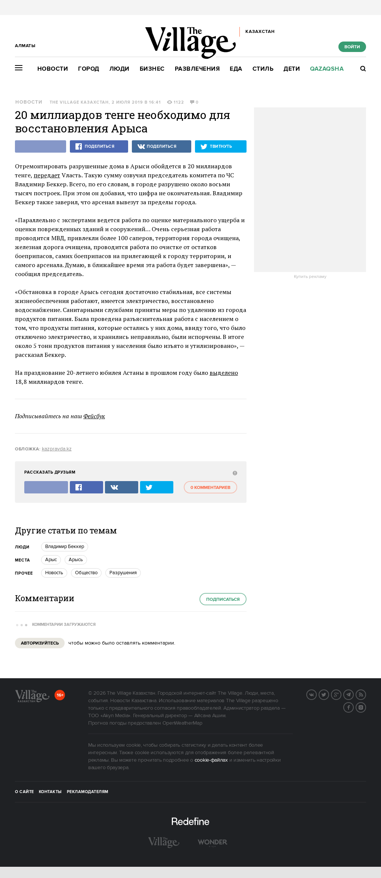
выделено (224, 372)
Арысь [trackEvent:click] (76, 560)
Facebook (353, 706)
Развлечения (197, 69)
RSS (365, 694)
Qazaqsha (327, 69)
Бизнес (152, 69)
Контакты (50, 792)
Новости (52, 69)
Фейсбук (94, 416)
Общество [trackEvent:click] (86, 573)
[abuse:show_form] (234, 472)
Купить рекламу (310, 277)
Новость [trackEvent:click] (54, 573)
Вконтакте (316, 694)
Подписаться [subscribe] (223, 599)
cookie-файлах (211, 760)
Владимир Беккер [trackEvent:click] (64, 547)
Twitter (328, 694)
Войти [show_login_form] (352, 47)
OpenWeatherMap (182, 723)
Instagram (365, 706)
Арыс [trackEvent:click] (51, 560)
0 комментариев (210, 487)
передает (47, 175)
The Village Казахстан (79, 102)
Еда (236, 69)
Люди (119, 69)
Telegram (353, 694)
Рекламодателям (87, 792)
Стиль (263, 69)
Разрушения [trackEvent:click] (123, 573)
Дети (292, 69)
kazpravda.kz (57, 449)
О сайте (24, 792)
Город (88, 69)
